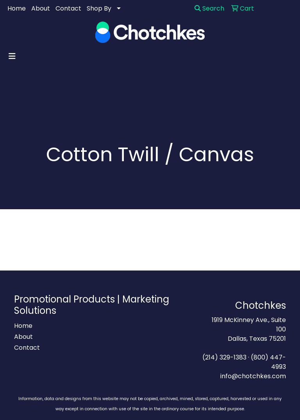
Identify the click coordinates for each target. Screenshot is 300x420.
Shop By (99, 8)
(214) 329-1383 (224, 357)
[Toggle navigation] (12, 56)
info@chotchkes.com (253, 376)
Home (16, 8)
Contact (68, 8)
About (40, 8)
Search (209, 8)
